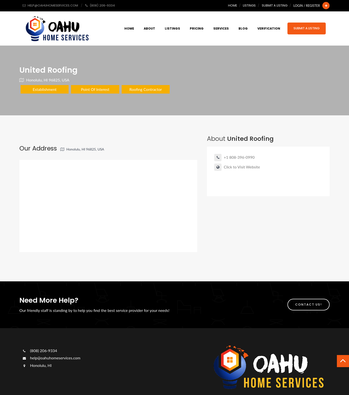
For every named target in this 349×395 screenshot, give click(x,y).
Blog (243, 28)
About (149, 28)
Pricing (197, 28)
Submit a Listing (274, 5)
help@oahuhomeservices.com (51, 358)
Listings (249, 5)
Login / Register (306, 6)
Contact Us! (308, 304)
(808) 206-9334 (39, 350)
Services (221, 28)
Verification (268, 28)
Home (232, 5)
